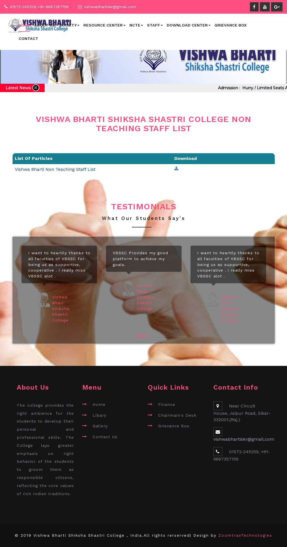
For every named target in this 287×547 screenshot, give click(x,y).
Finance (166, 404)
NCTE (136, 25)
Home (24, 25)
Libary (99, 415)
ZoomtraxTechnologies (245, 535)
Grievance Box (230, 25)
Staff (155, 25)
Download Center (189, 25)
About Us (44, 25)
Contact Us (105, 437)
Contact (28, 38)
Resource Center (104, 25)
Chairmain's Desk (177, 415)
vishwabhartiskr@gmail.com (110, 6)
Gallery (100, 426)
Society (69, 25)
